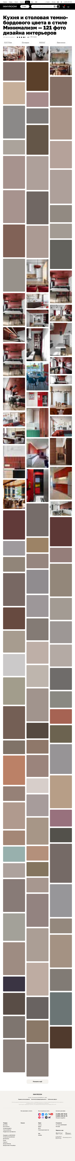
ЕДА (39, 1133)
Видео (39, 1126)
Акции (4, 1140)
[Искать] (58, 6)
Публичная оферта (52, 1099)
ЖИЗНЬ (40, 1135)
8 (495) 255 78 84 (68, 2)
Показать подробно (60, 1117)
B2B (36, 2)
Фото (27, 2)
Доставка (5, 1124)
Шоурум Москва (7, 1143)
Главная (5, 2)
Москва (53, 2)
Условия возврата (7, 1128)
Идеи (39, 1123)
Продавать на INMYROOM (9, 1135)
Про (32, 2)
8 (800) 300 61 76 (61, 1116)
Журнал (22, 2)
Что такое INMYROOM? (61, 1124)
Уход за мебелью (7, 1130)
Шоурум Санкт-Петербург (9, 1145)
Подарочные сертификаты (9, 1131)
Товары (10, 2)
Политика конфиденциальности (38, 1099)
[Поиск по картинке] (54, 6)
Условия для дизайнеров (9, 1136)
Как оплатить (6, 1126)
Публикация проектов (43, 1130)
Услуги (16, 2)
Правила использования (24, 1099)
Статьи (40, 1124)
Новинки (5, 1142)
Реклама (58, 1126)
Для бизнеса (6, 1138)
